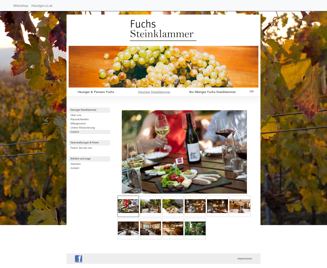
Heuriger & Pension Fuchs (96, 92)
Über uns (75, 115)
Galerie (74, 131)
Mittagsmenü (78, 123)
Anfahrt (74, 168)
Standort (75, 163)
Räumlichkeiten (79, 119)
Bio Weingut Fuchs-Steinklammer (212, 92)
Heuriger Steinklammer (154, 92)
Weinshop (20, 6)
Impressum (245, 258)
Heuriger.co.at (41, 6)
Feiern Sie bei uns (81, 147)
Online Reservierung (82, 127)
